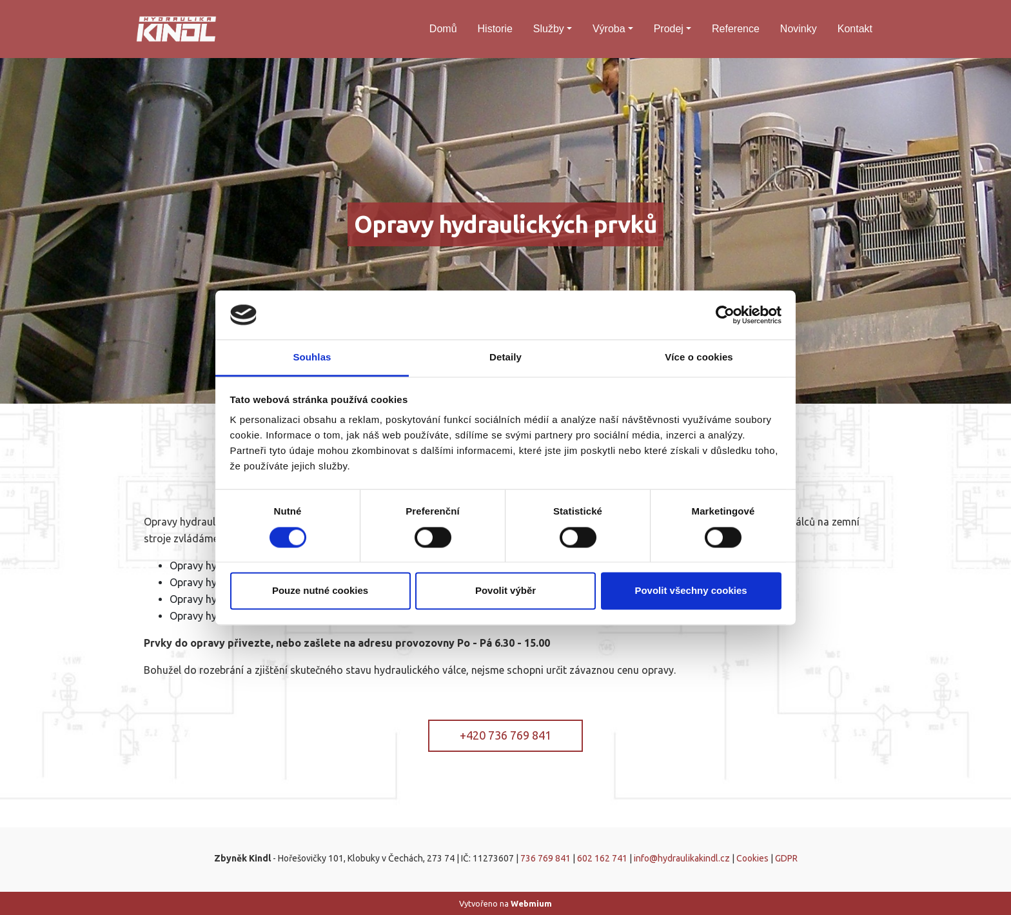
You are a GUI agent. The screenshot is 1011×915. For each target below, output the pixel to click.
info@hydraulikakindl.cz (682, 858)
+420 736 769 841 (505, 735)
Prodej (668, 28)
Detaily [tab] (505, 357)
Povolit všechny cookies (690, 590)
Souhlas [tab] (312, 357)
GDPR (786, 858)
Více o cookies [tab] (699, 357)
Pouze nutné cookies (320, 590)
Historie (495, 28)
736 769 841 (545, 858)
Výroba (609, 28)
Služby (548, 28)
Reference (736, 28)
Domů (443, 28)
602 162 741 (602, 858)
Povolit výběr (505, 590)
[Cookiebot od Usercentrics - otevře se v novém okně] (725, 314)
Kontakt (855, 28)
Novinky (798, 28)
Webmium (531, 903)
